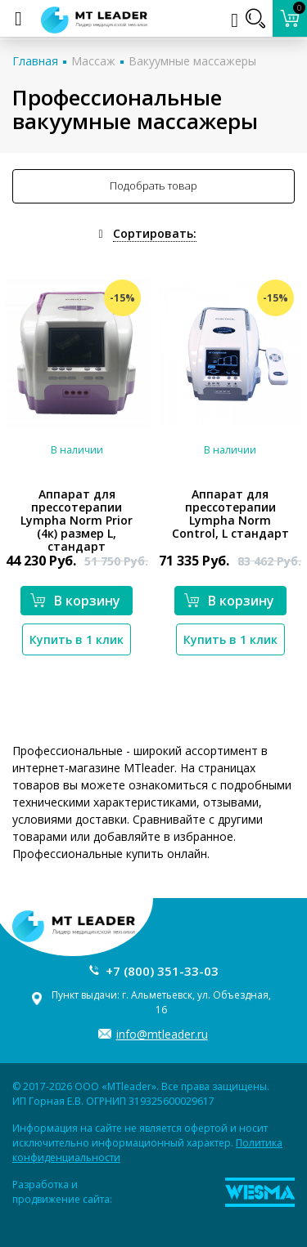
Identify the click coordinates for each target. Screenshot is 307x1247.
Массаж (93, 61)
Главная (35, 61)
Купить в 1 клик (76, 639)
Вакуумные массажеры (192, 61)
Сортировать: (154, 233)
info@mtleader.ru (162, 1034)
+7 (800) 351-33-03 (162, 971)
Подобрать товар (153, 185)
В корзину (75, 601)
